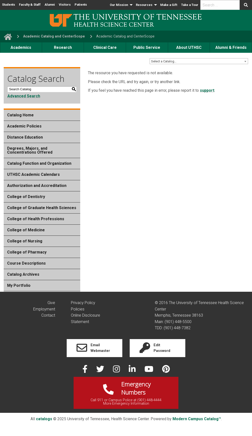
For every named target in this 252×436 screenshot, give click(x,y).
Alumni (50, 4)
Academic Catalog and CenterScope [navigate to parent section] (54, 36)
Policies (77, 309)
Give (51, 302)
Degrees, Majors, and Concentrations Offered (29, 150)
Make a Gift (168, 5)
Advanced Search (23, 96)
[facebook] (85, 370)
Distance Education (25, 137)
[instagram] (117, 370)
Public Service (146, 47)
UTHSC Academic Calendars (33, 174)
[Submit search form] (246, 5)
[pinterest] (166, 370)
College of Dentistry (26, 196)
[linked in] (133, 370)
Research (63, 47)
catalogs (44, 419)
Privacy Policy (83, 302)
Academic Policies (24, 126)
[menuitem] (121, 5)
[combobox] (199, 61)
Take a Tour (189, 5)
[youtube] (149, 370)
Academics (21, 47)
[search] (220, 5)
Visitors (65, 4)
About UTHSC (189, 47)
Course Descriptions (26, 263)
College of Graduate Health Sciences (41, 207)
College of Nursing (24, 241)
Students (8, 4)
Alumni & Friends (231, 47)
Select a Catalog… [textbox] (163, 61)
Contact (48, 315)
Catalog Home (20, 115)
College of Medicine (26, 230)
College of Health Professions (35, 219)
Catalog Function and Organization (39, 163)
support (207, 90)
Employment (44, 309)
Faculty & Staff (30, 4)
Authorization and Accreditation (36, 185)
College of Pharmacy (27, 252)
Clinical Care (105, 47)
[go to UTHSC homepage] (6, 36)
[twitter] (100, 370)
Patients (81, 4)
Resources (144, 5)
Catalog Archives (23, 274)
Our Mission (119, 5)
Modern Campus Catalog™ (197, 419)
